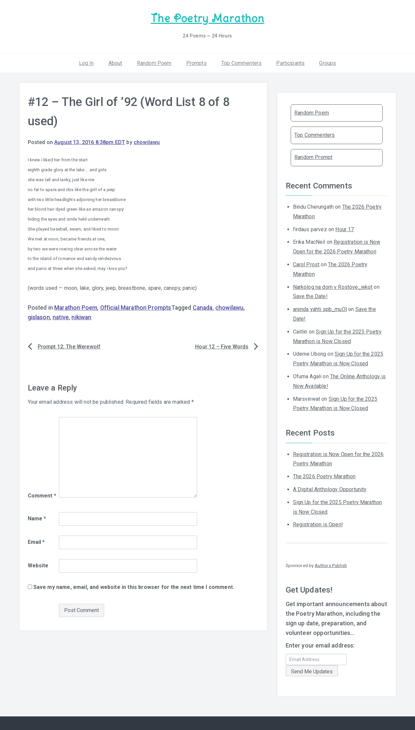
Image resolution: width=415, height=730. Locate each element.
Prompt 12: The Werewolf (69, 346)
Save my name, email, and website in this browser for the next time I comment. (133, 587)
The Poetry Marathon (207, 18)
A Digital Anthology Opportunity (330, 489)
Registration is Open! (318, 524)
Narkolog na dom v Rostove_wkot (333, 287)
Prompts (196, 63)
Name (37, 518)
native (61, 317)
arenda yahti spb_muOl (320, 309)
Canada (203, 307)
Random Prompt (313, 157)
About (115, 63)
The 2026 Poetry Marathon (324, 476)
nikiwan (81, 317)
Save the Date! (310, 296)
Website (38, 565)
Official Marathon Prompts (135, 307)
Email (36, 542)
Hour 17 (344, 229)
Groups (327, 63)
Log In (86, 63)
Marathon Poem (75, 307)
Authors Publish (331, 565)
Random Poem (154, 63)
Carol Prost (306, 264)
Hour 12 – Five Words (221, 346)
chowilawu (147, 142)
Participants (290, 63)
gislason (39, 317)
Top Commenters (241, 63)
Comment (42, 495)
